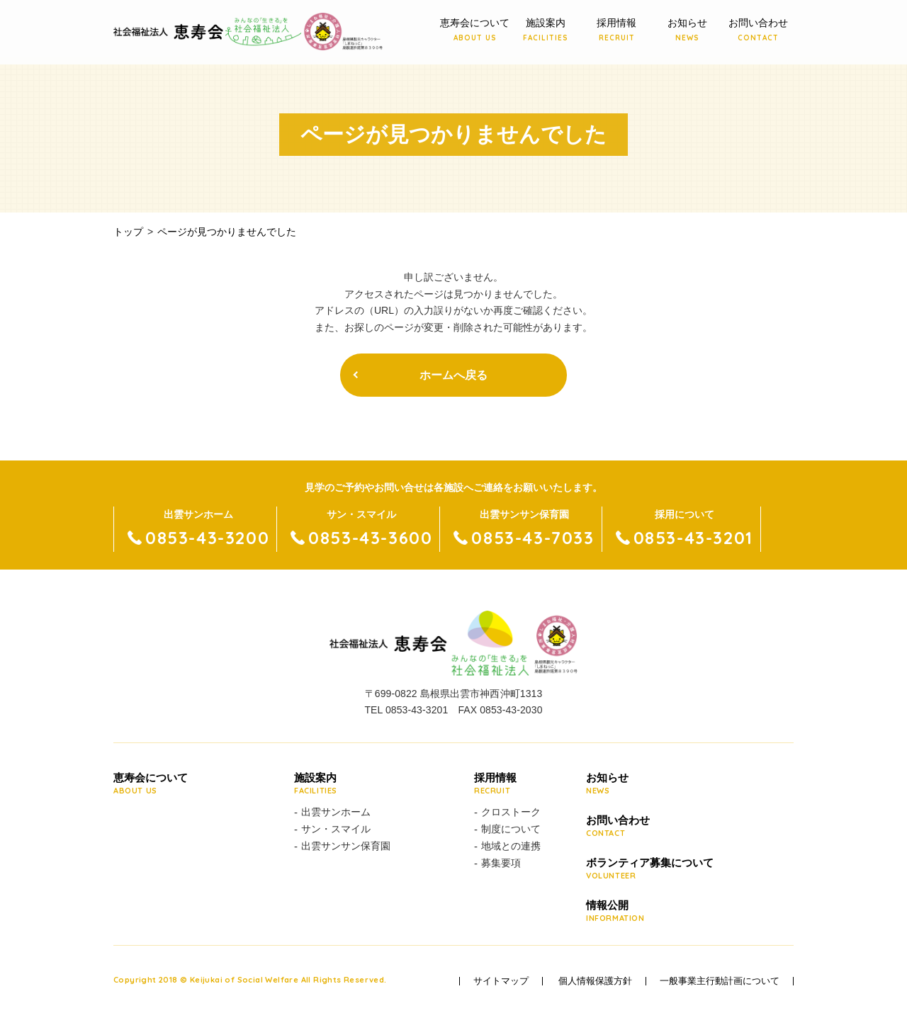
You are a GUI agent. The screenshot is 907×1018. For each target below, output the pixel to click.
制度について (511, 829)
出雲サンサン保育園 (345, 846)
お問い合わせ (758, 30)
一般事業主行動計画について (719, 981)
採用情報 (616, 30)
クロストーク (511, 812)
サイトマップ (501, 981)
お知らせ (687, 30)
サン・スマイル (336, 829)
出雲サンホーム (336, 812)
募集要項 (501, 863)
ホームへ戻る (453, 375)
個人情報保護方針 (595, 981)
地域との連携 (511, 846)
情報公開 (650, 911)
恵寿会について (474, 30)
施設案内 (545, 30)
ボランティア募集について (650, 869)
